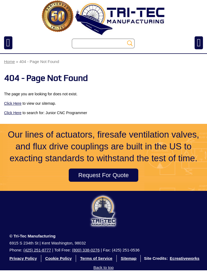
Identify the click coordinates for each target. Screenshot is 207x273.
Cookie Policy (58, 258)
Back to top (103, 267)
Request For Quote (103, 175)
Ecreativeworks (184, 258)
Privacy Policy (23, 258)
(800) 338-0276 (86, 250)
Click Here (13, 103)
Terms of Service (96, 258)
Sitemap (128, 258)
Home (9, 61)
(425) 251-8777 (37, 250)
